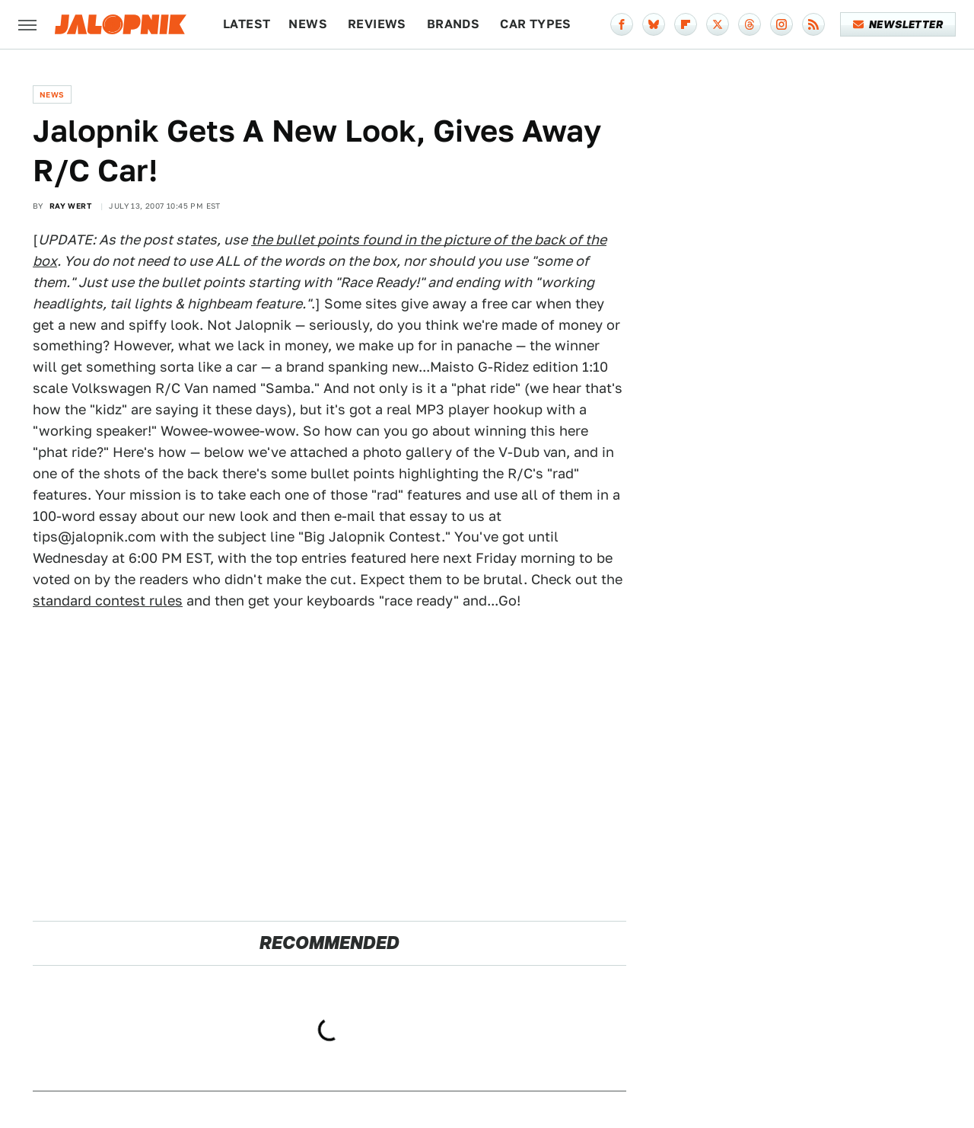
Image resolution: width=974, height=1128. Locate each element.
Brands (453, 24)
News (307, 24)
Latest (246, 24)
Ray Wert (70, 205)
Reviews (377, 24)
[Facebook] (621, 24)
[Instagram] (781, 24)
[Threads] (749, 24)
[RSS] (813, 24)
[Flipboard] (685, 24)
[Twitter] (717, 24)
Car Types (535, 24)
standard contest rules (108, 601)
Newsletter (898, 24)
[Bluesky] (653, 24)
